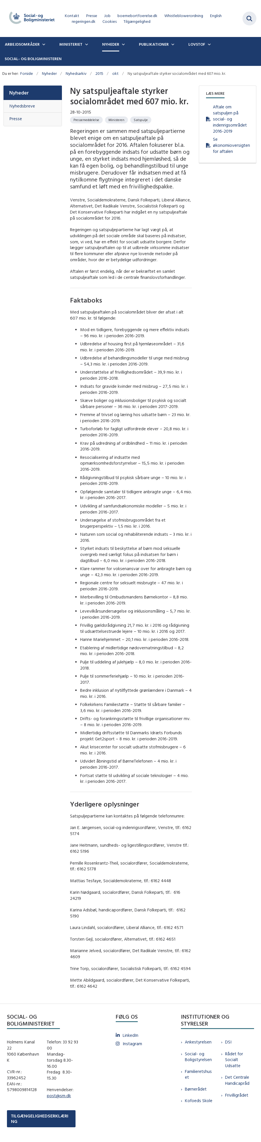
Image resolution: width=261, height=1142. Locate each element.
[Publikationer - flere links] (172, 44)
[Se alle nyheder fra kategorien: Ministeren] (116, 119)
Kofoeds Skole (198, 1100)
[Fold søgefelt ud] (249, 18)
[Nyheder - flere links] (122, 44)
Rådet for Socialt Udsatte (234, 1060)
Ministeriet (70, 44)
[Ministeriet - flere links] (86, 44)
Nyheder (110, 44)
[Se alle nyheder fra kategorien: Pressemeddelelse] (86, 119)
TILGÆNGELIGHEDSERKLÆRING (39, 1118)
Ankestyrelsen (198, 1042)
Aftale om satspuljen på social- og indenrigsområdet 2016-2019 (230, 119)
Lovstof (196, 44)
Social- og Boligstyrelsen (198, 1057)
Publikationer (154, 44)
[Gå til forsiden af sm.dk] (30, 18)
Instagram (132, 1043)
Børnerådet (196, 1089)
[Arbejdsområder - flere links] (43, 44)
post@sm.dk (59, 1095)
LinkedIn (130, 1035)
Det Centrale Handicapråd (237, 1080)
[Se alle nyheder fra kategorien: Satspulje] (140, 119)
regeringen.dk (83, 21)
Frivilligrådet (236, 1095)
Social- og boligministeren (33, 58)
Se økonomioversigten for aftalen (231, 145)
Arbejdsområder (22, 44)
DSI (228, 1042)
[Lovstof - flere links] (208, 44)
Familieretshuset (198, 1074)
